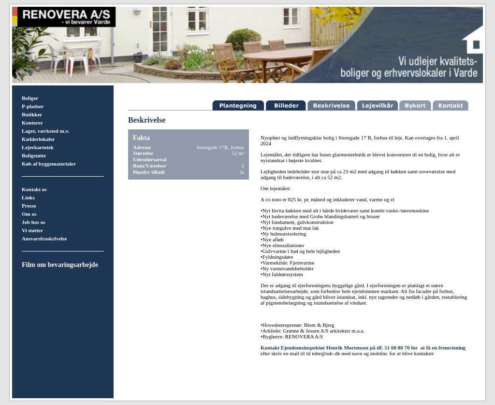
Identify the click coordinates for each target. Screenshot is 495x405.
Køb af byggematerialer (49, 164)
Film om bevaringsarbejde (60, 264)
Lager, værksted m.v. (45, 131)
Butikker (32, 114)
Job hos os (33, 222)
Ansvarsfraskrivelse (44, 238)
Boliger (30, 98)
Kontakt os (34, 189)
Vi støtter (32, 230)
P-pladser (33, 106)
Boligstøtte (34, 155)
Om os (29, 214)
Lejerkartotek (38, 147)
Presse (29, 206)
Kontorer (32, 123)
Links (28, 197)
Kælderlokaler (38, 139)
